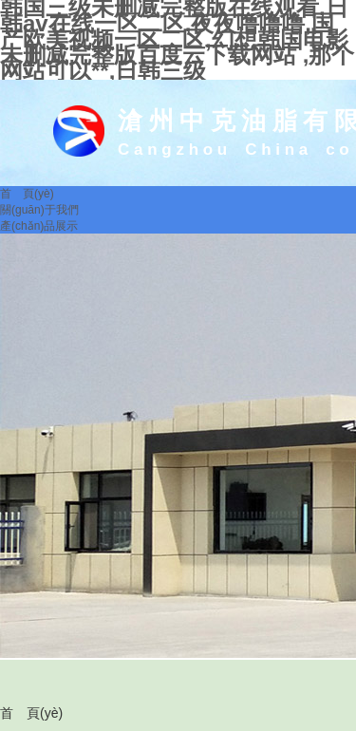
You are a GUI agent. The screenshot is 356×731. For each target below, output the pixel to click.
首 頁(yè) (31, 713)
